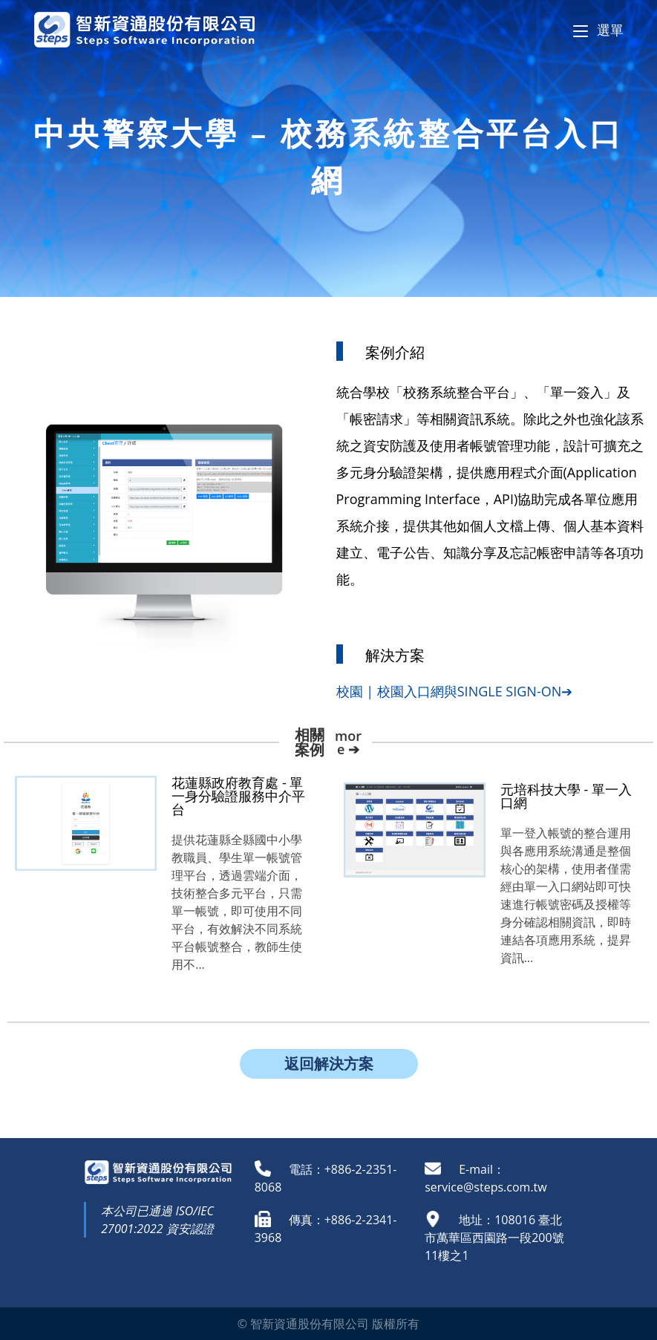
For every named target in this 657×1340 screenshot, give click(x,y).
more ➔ (348, 742)
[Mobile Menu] (598, 29)
